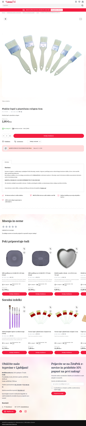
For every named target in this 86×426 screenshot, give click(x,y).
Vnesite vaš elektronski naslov (59, 381)
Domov (3, 12)
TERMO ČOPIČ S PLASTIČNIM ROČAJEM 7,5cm (66, 331)
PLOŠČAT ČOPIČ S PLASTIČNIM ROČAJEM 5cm (50, 12)
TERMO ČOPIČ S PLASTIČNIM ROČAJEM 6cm (39, 331)
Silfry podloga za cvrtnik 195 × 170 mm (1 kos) (39, 274)
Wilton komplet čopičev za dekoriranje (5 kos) (13, 332)
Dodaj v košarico (49, 136)
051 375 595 (18, 385)
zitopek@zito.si (25, 407)
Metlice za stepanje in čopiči (29, 12)
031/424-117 (21, 390)
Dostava (7, 162)
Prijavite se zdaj (58, 393)
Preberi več (43, 188)
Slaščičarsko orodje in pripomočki (14, 12)
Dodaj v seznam (35, 141)
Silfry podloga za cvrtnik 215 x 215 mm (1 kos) (13, 274)
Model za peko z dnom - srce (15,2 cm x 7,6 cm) (65, 274)
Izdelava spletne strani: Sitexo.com (9, 424)
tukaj (59, 389)
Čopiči (37, 12)
